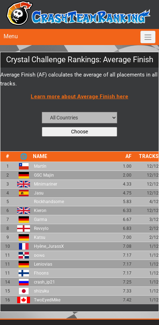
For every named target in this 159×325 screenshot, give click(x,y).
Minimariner (45, 184)
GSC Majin (44, 175)
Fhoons (41, 273)
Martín (40, 166)
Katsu (39, 237)
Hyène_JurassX (49, 246)
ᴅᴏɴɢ (39, 255)
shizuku (41, 291)
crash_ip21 (44, 282)
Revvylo (41, 228)
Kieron (40, 210)
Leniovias (43, 264)
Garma (40, 219)
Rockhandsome (49, 201)
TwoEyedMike (47, 299)
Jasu (39, 193)
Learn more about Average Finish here (79, 96)
